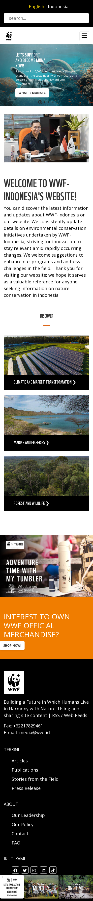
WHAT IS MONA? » (32, 93)
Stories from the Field (35, 779)
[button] (40, 102)
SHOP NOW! (12, 645)
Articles (20, 761)
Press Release (26, 788)
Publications (25, 770)
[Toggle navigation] (84, 36)
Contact (20, 834)
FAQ (16, 843)
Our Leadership (28, 815)
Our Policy (22, 824)
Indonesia (58, 6)
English (36, 6)
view (46, 362)
